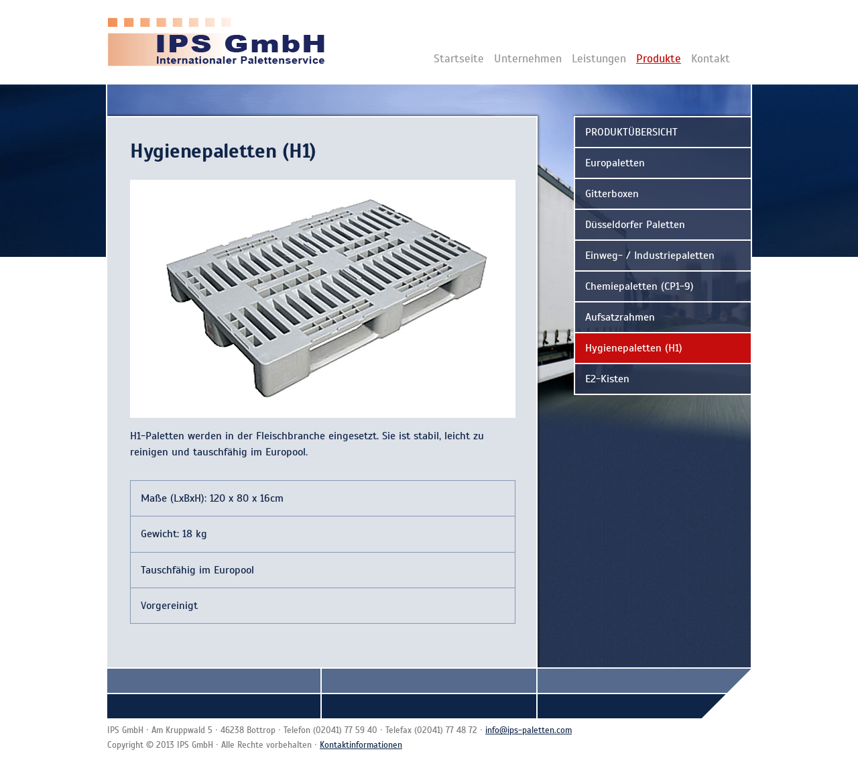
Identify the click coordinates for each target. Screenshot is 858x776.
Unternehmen (528, 59)
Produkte (658, 59)
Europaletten (615, 163)
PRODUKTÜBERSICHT (631, 132)
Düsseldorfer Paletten (635, 224)
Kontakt (710, 59)
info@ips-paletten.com (528, 730)
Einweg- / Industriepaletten (650, 255)
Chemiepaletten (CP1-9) (639, 286)
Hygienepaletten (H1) (633, 348)
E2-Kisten (607, 379)
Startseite (459, 59)
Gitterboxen (612, 194)
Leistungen (599, 59)
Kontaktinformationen (361, 745)
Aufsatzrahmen (620, 317)
